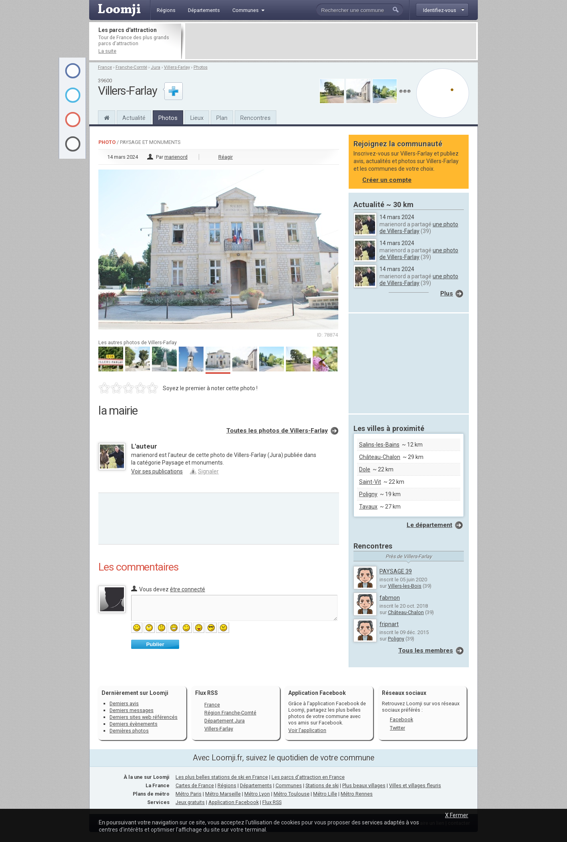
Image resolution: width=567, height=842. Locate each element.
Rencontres (255, 118)
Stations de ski (322, 785)
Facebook (401, 719)
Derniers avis (124, 703)
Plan (222, 118)
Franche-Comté (131, 67)
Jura (155, 67)
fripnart (389, 624)
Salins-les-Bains (379, 444)
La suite (107, 51)
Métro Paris (189, 794)
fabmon (389, 598)
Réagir (225, 157)
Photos (201, 67)
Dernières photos (129, 731)
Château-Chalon (379, 457)
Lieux (197, 118)
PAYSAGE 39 (395, 571)
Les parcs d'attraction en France (308, 777)
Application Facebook (233, 802)
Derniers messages (132, 710)
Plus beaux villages (363, 785)
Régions (227, 785)
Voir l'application (307, 730)
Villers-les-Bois (404, 586)
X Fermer (456, 815)
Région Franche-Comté (230, 713)
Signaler (208, 471)
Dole (364, 469)
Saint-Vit (370, 482)
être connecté (187, 589)
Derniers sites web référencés (144, 717)
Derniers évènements (134, 724)
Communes (289, 785)
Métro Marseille (223, 794)
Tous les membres (425, 650)
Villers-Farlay (177, 67)
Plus (446, 293)
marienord (176, 157)
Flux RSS (206, 693)
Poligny (368, 494)
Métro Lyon (257, 794)
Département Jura (224, 721)
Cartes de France (195, 785)
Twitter (397, 728)
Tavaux (368, 506)
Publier (155, 644)
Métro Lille (325, 794)
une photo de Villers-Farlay (418, 227)
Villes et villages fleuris (415, 785)
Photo (107, 142)
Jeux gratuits (190, 802)
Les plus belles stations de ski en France (222, 777)
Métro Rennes (357, 794)
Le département (429, 525)
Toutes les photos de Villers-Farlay (277, 430)
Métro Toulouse (291, 794)
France (105, 67)
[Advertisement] (330, 41)
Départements (256, 785)
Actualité (134, 118)
